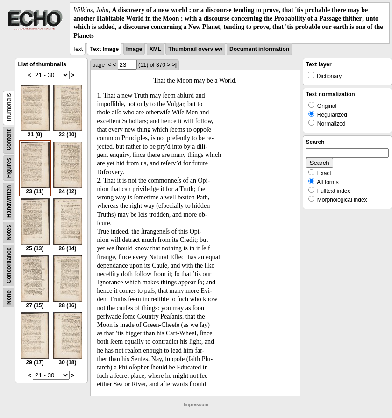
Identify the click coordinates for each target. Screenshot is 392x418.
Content (9, 139)
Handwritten (9, 201)
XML (155, 49)
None (9, 297)
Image (134, 49)
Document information (259, 49)
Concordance (9, 265)
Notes (9, 232)
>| (174, 65)
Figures (9, 168)
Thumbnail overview (195, 49)
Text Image (104, 49)
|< (109, 65)
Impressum (196, 404)
